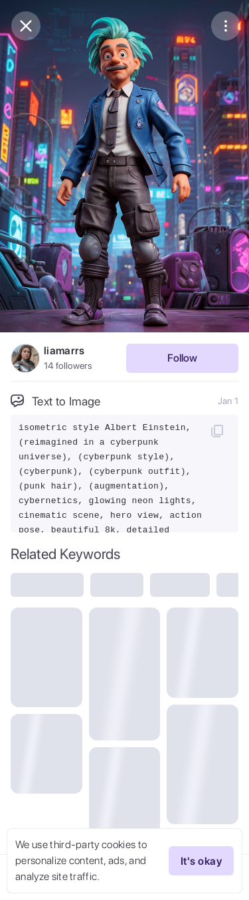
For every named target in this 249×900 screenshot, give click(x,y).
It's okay (201, 860)
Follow (182, 358)
